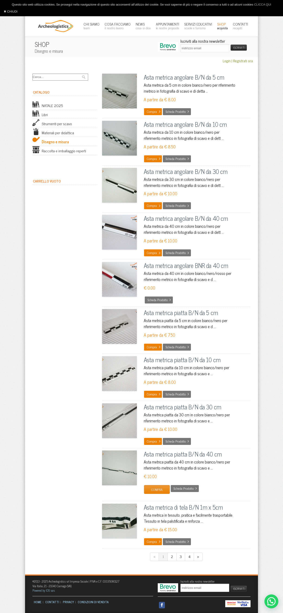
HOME (38, 602)
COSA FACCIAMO (118, 25)
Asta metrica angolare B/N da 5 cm (184, 77)
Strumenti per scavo (52, 124)
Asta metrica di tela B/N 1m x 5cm (183, 507)
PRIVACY (68, 602)
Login (227, 61)
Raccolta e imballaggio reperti (59, 151)
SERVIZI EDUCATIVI (198, 25)
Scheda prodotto (176, 111)
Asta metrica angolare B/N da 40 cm (186, 218)
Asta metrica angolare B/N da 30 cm (185, 171)
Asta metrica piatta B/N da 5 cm (181, 312)
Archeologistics (54, 25)
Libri (40, 114)
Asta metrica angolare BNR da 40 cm (186, 265)
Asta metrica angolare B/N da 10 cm (185, 124)
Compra (152, 111)
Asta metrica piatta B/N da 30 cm (182, 407)
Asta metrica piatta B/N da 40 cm (183, 454)
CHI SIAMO (92, 25)
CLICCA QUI (262, 4)
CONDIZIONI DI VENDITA (93, 602)
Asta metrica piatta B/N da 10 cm (182, 360)
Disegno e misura (50, 142)
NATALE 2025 (47, 105)
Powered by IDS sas (43, 590)
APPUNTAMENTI (167, 25)
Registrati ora (243, 61)
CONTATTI (240, 25)
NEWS (143, 25)
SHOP (222, 25)
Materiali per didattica (53, 133)
